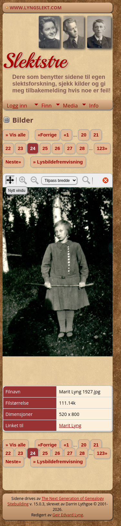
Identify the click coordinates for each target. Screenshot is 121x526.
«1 (66, 134)
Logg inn (17, 105)
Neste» (13, 161)
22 (8, 148)
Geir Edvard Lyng (68, 515)
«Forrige (47, 134)
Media (70, 105)
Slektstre (34, 61)
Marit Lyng (70, 425)
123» (102, 148)
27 (69, 148)
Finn (46, 105)
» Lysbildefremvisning (58, 161)
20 (83, 134)
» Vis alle (15, 134)
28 (82, 148)
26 (57, 148)
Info (93, 105)
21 (95, 134)
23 (20, 148)
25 (45, 148)
